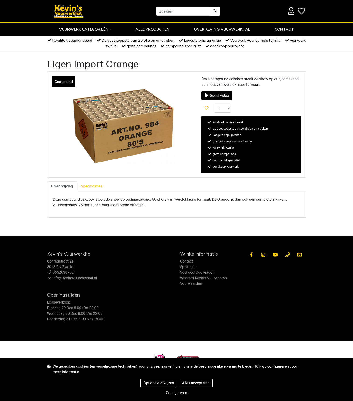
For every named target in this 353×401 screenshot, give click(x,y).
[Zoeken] (183, 11)
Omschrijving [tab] (62, 186)
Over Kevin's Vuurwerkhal (222, 29)
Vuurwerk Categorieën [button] (83, 29)
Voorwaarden (191, 283)
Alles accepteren (196, 383)
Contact (284, 29)
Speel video (216, 95)
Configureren (176, 393)
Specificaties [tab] (91, 186)
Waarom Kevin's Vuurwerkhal (204, 278)
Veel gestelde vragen (197, 272)
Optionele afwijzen (158, 383)
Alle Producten (152, 29)
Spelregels (188, 267)
